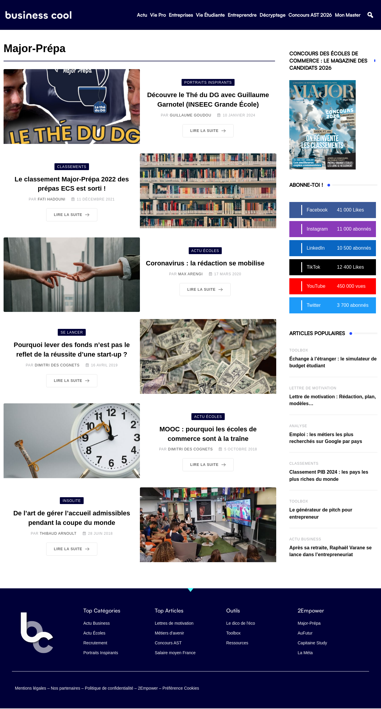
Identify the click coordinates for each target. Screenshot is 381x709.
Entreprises (181, 15)
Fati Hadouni (51, 199)
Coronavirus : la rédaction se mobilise (205, 263)
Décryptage (272, 15)
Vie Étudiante (210, 15)
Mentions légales (30, 685)
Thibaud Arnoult (58, 533)
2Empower (148, 685)
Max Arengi (190, 274)
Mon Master (347, 15)
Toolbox (298, 350)
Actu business (305, 539)
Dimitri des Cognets (57, 365)
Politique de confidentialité (109, 685)
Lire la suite (209, 130)
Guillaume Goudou (190, 115)
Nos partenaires (65, 685)
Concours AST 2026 (310, 15)
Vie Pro (158, 15)
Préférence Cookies (181, 685)
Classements (303, 463)
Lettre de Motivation (312, 388)
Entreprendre (242, 15)
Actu (142, 15)
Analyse (298, 426)
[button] (370, 15)
